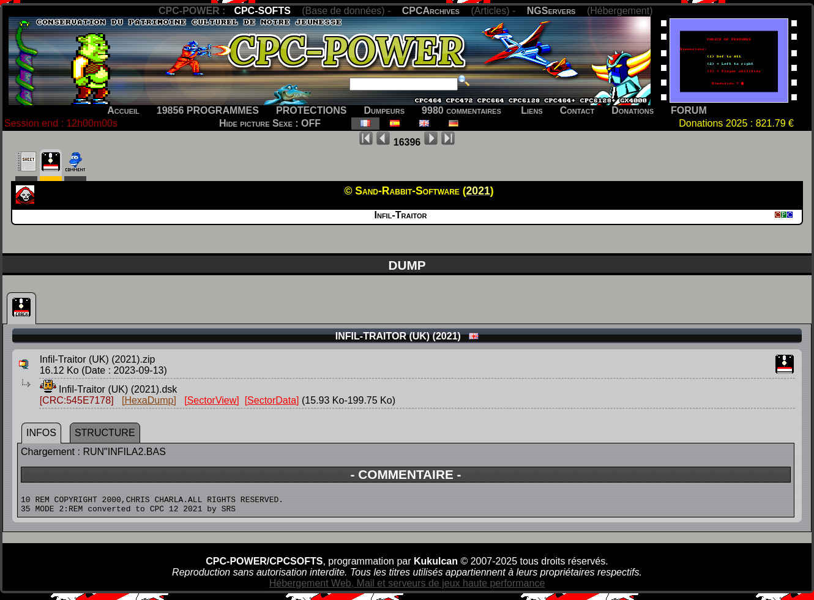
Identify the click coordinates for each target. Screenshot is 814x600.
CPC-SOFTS (262, 11)
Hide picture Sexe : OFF (270, 123)
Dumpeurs (384, 110)
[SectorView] (211, 400)
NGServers (551, 11)
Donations (632, 110)
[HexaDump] (149, 400)
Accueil (123, 110)
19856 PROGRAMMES (208, 110)
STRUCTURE (105, 433)
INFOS (41, 433)
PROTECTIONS (311, 110)
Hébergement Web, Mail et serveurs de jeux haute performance (407, 587)
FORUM (689, 110)
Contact (577, 110)
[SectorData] (272, 400)
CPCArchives (431, 11)
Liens (531, 110)
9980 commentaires (461, 110)
